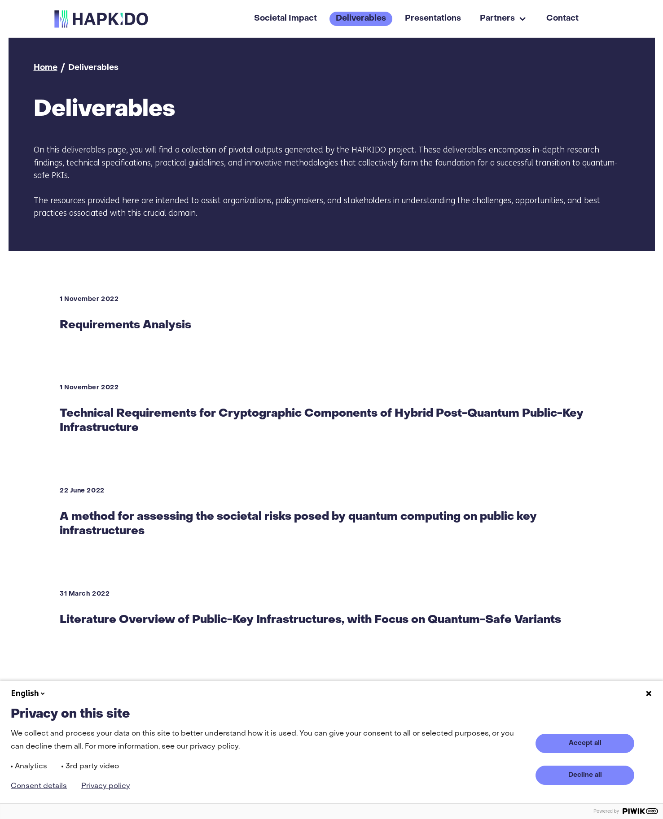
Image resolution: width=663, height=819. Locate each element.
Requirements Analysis (125, 325)
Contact (562, 18)
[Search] (600, 18)
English (28, 693)
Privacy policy (105, 786)
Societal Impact (285, 18)
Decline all (585, 775)
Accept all (585, 743)
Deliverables (361, 18)
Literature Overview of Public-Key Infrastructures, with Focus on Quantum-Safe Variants (310, 620)
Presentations (433, 18)
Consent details (39, 786)
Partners (497, 18)
